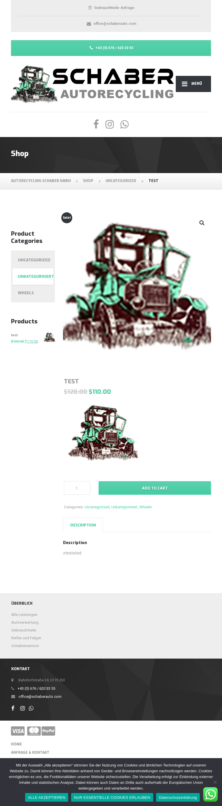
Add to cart (155, 488)
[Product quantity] (77, 488)
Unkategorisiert (124, 507)
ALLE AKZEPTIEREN (46, 797)
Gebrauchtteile (23, 630)
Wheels (145, 507)
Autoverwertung (24, 622)
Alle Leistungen (24, 614)
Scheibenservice (25, 646)
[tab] (83, 525)
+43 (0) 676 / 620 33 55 (36, 688)
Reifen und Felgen (26, 638)
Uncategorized (97, 507)
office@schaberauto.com (40, 696)
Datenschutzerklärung (178, 797)
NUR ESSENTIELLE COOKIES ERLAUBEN (112, 797)
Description (83, 525)
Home (16, 744)
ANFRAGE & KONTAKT (30, 752)
